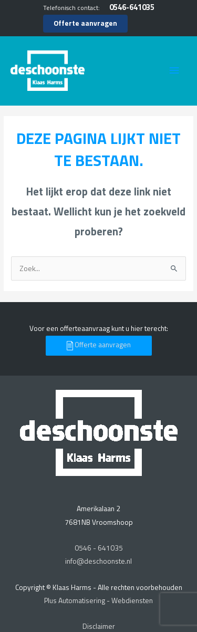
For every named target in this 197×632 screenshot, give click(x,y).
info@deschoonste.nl (98, 561)
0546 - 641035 (99, 548)
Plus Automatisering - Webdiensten (98, 600)
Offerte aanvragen (85, 23)
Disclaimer (98, 626)
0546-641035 (131, 7)
